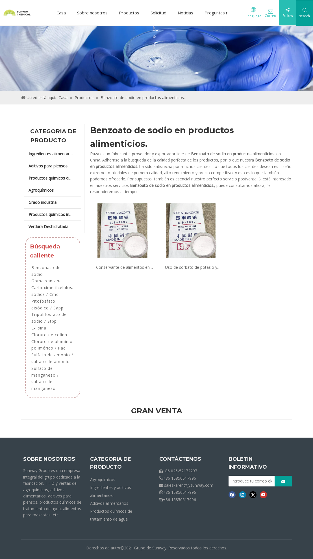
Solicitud (158, 13)
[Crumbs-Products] (156, 58)
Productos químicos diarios (53, 178)
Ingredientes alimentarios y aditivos (55, 153)
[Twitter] (253, 494)
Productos (129, 13)
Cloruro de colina (49, 334)
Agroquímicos (41, 190)
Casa (61, 13)
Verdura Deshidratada (48, 226)
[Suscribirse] (283, 481)
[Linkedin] (242, 494)
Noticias (185, 13)
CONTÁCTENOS (180, 459)
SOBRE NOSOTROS (49, 459)
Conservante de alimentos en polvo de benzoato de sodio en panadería (122, 267)
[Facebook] (232, 494)
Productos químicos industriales (55, 214)
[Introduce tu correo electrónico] (250, 481)
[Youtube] (263, 494)
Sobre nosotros (92, 13)
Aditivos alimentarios (109, 503)
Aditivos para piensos (48, 166)
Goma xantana (46, 280)
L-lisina (38, 328)
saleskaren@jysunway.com (188, 485)
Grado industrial (43, 202)
